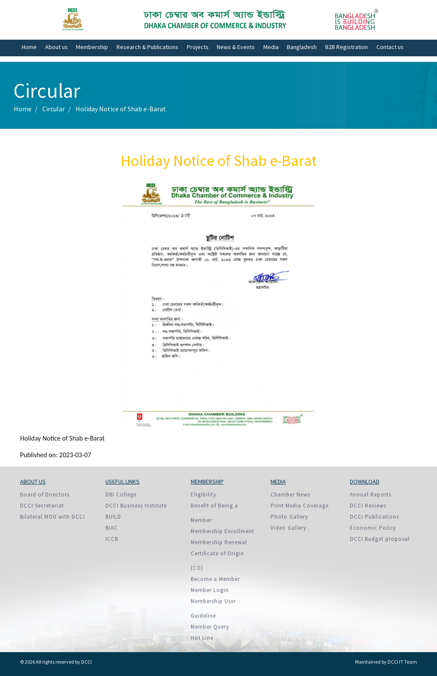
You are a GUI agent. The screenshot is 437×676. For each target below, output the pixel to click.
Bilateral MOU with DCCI (52, 516)
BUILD (113, 516)
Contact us (390, 47)
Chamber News (290, 494)
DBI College (121, 494)
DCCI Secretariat (42, 505)
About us (56, 47)
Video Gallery (288, 527)
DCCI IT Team (402, 662)
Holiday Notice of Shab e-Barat (121, 108)
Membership (92, 47)
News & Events (236, 47)
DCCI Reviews (368, 505)
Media (271, 47)
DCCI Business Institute (136, 505)
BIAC (111, 527)
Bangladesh (302, 47)
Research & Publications (147, 47)
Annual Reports (370, 494)
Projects (198, 47)
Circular (53, 108)
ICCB (111, 539)
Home (29, 47)
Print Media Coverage (300, 505)
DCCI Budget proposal (380, 539)
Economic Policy (373, 527)
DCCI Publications (374, 516)
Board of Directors (45, 494)
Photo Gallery (289, 516)
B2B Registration (346, 47)
